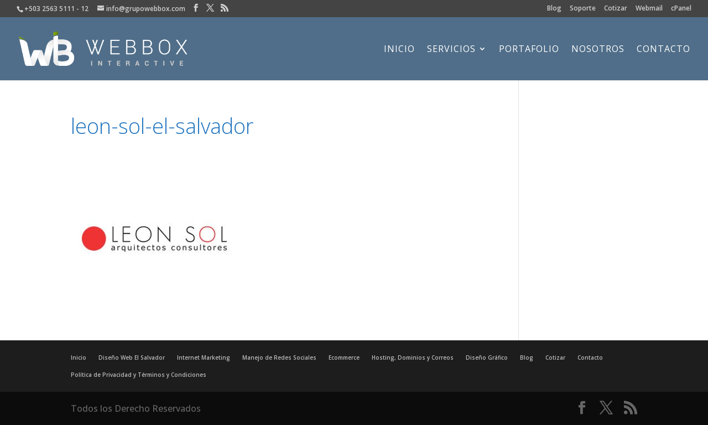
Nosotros (597, 50)
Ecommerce (344, 357)
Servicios (451, 50)
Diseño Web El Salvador (131, 357)
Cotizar (615, 9)
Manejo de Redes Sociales (279, 357)
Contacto (663, 50)
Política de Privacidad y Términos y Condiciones (138, 375)
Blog (554, 9)
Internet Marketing (203, 357)
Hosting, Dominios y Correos (413, 357)
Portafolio (529, 50)
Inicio (399, 50)
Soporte (583, 9)
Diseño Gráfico (487, 357)
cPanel (681, 9)
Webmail (649, 9)
